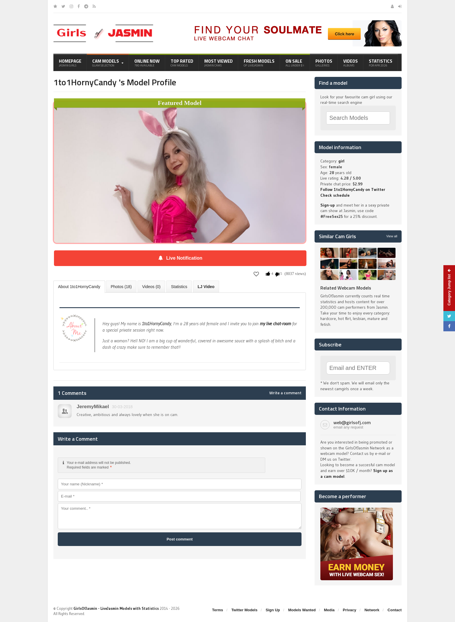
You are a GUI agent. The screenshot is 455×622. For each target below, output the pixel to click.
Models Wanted (302, 610)
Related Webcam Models (345, 287)
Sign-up (327, 205)
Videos (350, 63)
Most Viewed (218, 63)
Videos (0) (151, 286)
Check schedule (335, 195)
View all (391, 236)
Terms (217, 610)
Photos (323, 63)
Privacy (349, 610)
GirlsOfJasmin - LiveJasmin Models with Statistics (116, 608)
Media (329, 610)
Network (371, 610)
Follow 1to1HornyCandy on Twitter (352, 189)
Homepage (70, 63)
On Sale (295, 63)
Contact (395, 610)
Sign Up (273, 610)
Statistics (380, 63)
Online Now (147, 63)
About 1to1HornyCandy (79, 286)
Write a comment (285, 393)
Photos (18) (121, 286)
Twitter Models (244, 610)
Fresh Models (259, 63)
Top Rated (182, 63)
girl (341, 161)
